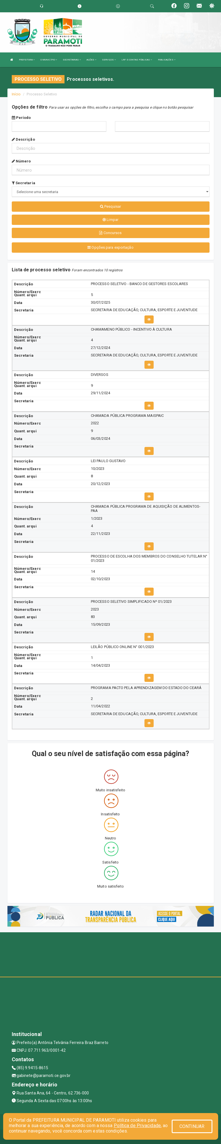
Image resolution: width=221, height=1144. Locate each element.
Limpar (110, 219)
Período (21, 117)
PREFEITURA (27, 59)
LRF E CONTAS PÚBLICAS (137, 59)
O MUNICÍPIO (48, 59)
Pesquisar (110, 206)
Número (21, 161)
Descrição (23, 139)
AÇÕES (91, 59)
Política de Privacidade (137, 1125)
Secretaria (23, 183)
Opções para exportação (110, 247)
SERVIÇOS (109, 59)
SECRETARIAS (72, 59)
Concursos (110, 233)
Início (16, 94)
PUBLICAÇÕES (166, 59)
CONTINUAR (192, 1126)
